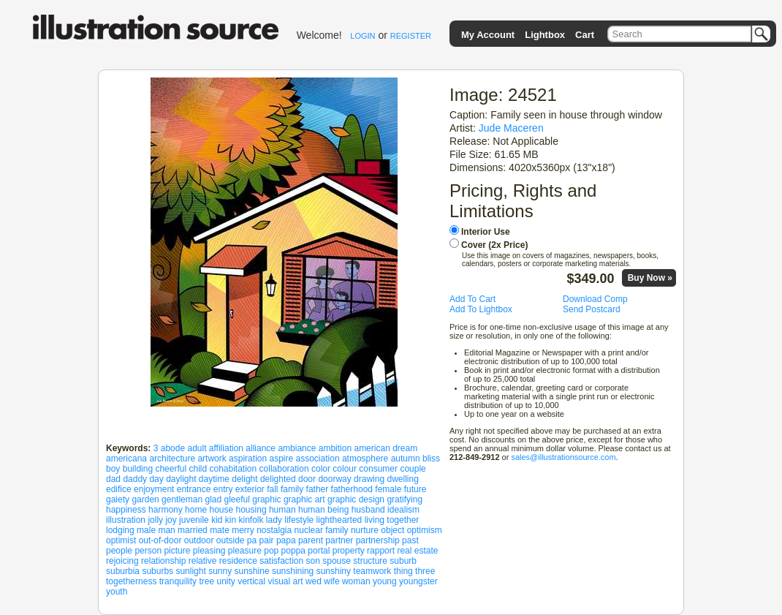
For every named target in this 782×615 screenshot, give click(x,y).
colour (345, 469)
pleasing (209, 551)
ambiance (297, 448)
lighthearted (339, 520)
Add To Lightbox (480, 309)
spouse (336, 561)
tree (206, 581)
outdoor (199, 540)
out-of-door (160, 540)
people (119, 551)
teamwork (372, 571)
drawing (369, 479)
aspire (281, 458)
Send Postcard (591, 309)
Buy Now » (650, 278)
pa (252, 540)
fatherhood (352, 489)
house (221, 510)
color (320, 469)
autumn (405, 458)
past (410, 540)
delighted (278, 479)
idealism (403, 510)
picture (177, 551)
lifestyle (299, 520)
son (313, 561)
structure (370, 561)
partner (339, 540)
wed (313, 581)
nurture (365, 530)
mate (219, 530)
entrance (194, 489)
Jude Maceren (511, 128)
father (317, 489)
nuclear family (322, 530)
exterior (250, 489)
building (138, 469)
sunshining (293, 571)
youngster (418, 581)
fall (272, 489)
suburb (403, 561)
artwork (211, 458)
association (318, 458)
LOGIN (362, 35)
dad (113, 479)
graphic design (355, 499)
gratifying (404, 499)
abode (173, 448)
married (193, 530)
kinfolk (251, 520)
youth (116, 591)
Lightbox (545, 34)
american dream (385, 448)
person (148, 551)
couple (412, 469)
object (392, 530)
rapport (381, 551)
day (156, 479)
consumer (378, 469)
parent (310, 540)
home (196, 510)
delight (244, 479)
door (307, 479)
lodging (120, 530)
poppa (293, 551)
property (349, 551)
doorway (334, 479)
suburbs (157, 571)
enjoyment (154, 489)
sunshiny (333, 571)
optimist (121, 540)
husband (368, 510)
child (198, 469)
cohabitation (233, 469)
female (388, 489)
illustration (125, 520)
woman (356, 581)
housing (251, 510)
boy (113, 469)
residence (238, 561)
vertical (251, 581)
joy (170, 520)
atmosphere (365, 458)
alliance (261, 448)
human (282, 510)
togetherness (131, 581)
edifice (119, 489)
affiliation (226, 448)
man (166, 530)
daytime (214, 479)
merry (243, 530)
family (292, 489)
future (415, 489)
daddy (135, 479)
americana (126, 458)
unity (225, 581)
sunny (220, 571)
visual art (285, 581)
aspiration (248, 458)
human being (323, 510)
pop (271, 551)
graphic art (304, 499)
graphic (266, 499)
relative (203, 561)
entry (223, 489)
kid (216, 520)
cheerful (170, 469)
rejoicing (122, 561)
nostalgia (274, 530)
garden (145, 499)
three (425, 571)
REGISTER (410, 35)
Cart (584, 34)
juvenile (194, 520)
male (146, 530)
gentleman (182, 499)
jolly (155, 520)
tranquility (178, 581)
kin (230, 520)
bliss (431, 458)
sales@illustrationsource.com (563, 457)
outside (230, 540)
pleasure (245, 551)
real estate (417, 551)
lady (274, 520)
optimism (424, 530)
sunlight (190, 571)
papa (286, 540)
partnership (378, 540)
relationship (163, 561)
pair (266, 540)
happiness (126, 510)
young (385, 581)
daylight (181, 479)
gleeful (237, 499)
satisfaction (281, 561)
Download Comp (595, 299)
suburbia (123, 571)
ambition (335, 448)
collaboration (284, 469)
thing (403, 571)
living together (392, 520)
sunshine (252, 571)
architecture (172, 458)
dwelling (402, 479)
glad (213, 499)
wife (331, 581)
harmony (165, 510)
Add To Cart (472, 299)
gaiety (117, 499)
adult (196, 448)
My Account (488, 34)
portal (319, 551)
